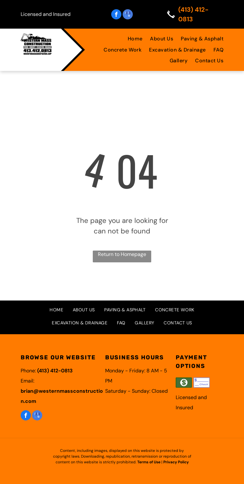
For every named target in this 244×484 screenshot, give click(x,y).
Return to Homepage (122, 254)
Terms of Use (148, 462)
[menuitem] (131, 38)
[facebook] (116, 15)
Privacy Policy (176, 462)
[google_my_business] (128, 15)
